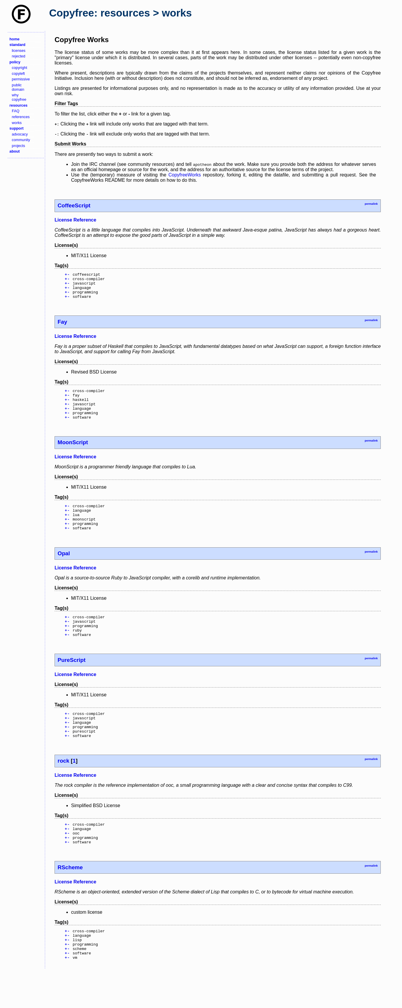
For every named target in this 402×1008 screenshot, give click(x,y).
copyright (19, 67)
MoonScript (73, 454)
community (21, 140)
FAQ (15, 111)
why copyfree (19, 97)
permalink (371, 203)
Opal (64, 570)
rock (63, 787)
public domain (18, 87)
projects (18, 145)
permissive (21, 79)
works (17, 122)
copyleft (18, 73)
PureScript (72, 681)
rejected (18, 56)
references (20, 117)
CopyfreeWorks (184, 174)
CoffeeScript (74, 205)
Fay (62, 327)
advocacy (20, 134)
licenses (18, 50)
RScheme (70, 898)
